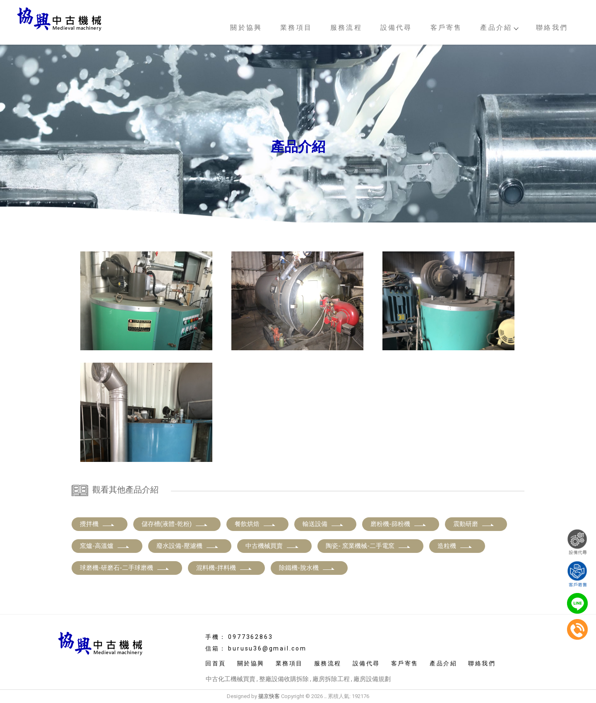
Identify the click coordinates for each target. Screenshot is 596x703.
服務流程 (346, 27)
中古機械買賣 (272, 546)
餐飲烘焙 (255, 524)
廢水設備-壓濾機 (187, 546)
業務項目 (296, 27)
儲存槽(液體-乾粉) (175, 524)
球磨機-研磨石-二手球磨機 (125, 567)
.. (325, 696)
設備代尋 (396, 27)
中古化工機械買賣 (230, 679)
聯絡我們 (552, 27)
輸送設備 (323, 524)
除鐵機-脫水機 (307, 567)
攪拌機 (97, 524)
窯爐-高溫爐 (105, 546)
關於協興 (246, 27)
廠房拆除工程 (331, 679)
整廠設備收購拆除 (284, 679)
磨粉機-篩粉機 (398, 524)
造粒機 (455, 546)
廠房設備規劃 (372, 679)
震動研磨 (474, 524)
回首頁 (215, 663)
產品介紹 (499, 27)
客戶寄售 (446, 27)
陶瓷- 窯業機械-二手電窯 (368, 546)
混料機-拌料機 (224, 567)
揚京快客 (269, 696)
